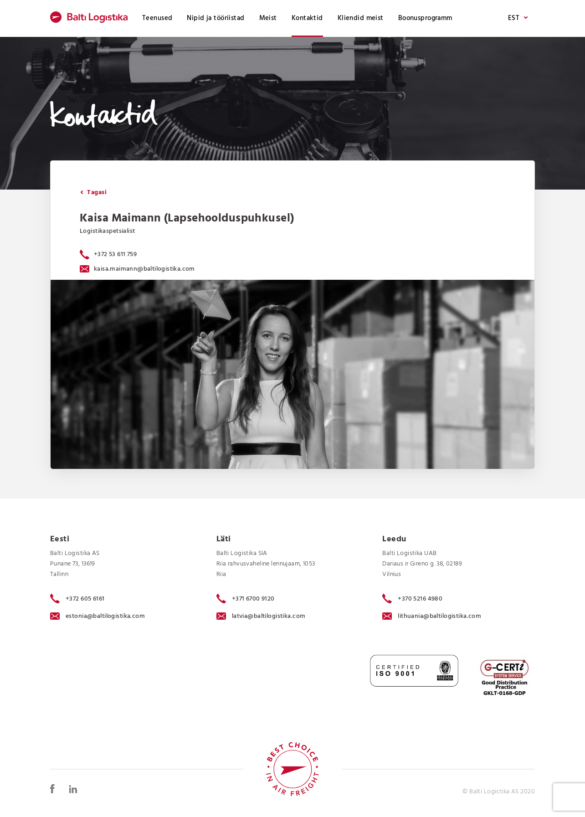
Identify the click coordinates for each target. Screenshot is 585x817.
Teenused (157, 18)
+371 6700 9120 (245, 599)
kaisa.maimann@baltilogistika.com (137, 269)
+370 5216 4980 (412, 599)
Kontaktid (307, 18)
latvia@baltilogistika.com (261, 616)
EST (518, 18)
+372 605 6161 (77, 599)
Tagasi (93, 192)
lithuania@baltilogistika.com (431, 616)
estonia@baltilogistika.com (97, 616)
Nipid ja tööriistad (215, 18)
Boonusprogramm (425, 18)
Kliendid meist (361, 18)
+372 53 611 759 (115, 254)
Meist (268, 18)
